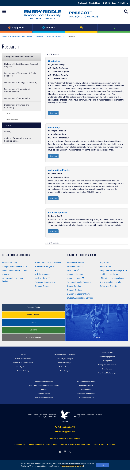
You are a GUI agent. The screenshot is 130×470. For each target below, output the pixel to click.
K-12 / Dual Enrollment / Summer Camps (44, 385)
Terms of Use (99, 444)
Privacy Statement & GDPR (72, 466)
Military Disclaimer (60, 444)
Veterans (33, 330)
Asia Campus (65, 371)
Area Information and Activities (48, 263)
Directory (62, 438)
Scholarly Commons (23, 359)
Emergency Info (19, 444)
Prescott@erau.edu (65, 432)
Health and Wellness (109, 274)
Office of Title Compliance (112, 278)
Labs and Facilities (12, 119)
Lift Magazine (107, 360)
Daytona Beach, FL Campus (65, 354)
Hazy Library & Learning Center (113, 270)
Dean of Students (74, 290)
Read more (53, 113)
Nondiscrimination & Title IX (39, 444)
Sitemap (53, 438)
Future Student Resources (16, 255)
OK (102, 465)
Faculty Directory (23, 367)
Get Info (48, 27)
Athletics (44, 389)
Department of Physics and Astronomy (50, 36)
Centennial (82, 3)
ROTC (37, 270)
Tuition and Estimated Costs (14, 270)
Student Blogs (42, 278)
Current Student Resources (81, 255)
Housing (5, 274)
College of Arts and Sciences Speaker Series (17, 139)
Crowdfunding (107, 369)
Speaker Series (44, 393)
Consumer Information (86, 393)
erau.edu (65, 415)
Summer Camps (42, 286)
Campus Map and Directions (14, 266)
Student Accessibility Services (80, 298)
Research (9, 125)
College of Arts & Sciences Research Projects (21, 65)
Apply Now (16, 27)
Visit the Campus (42, 274)
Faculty (8, 113)
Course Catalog (74, 286)
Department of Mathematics (17, 98)
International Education (44, 397)
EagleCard (104, 263)
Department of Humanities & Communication (17, 90)
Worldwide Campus (65, 363)
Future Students (33, 315)
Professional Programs (45, 266)
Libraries (23, 354)
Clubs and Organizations (45, 282)
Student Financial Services (78, 282)
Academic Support (75, 266)
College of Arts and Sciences (21, 36)
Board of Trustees (86, 385)
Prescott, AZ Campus (65, 359)
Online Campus (65, 367)
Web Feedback (74, 438)
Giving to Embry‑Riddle (107, 365)
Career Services (75, 278)
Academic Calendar (75, 263)
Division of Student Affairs (78, 294)
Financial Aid (105, 266)
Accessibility (111, 444)
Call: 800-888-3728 (65, 427)
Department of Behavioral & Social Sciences (20, 74)
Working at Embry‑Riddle (86, 381)
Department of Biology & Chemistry (20, 82)
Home (4, 36)
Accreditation (86, 389)
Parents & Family (33, 307)
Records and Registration (111, 282)
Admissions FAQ (9, 263)
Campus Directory (75, 274)
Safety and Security (108, 286)
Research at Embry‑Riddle (23, 363)
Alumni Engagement (33, 337)
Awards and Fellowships (107, 373)
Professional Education (44, 381)
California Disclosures (86, 397)
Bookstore (72, 270)
